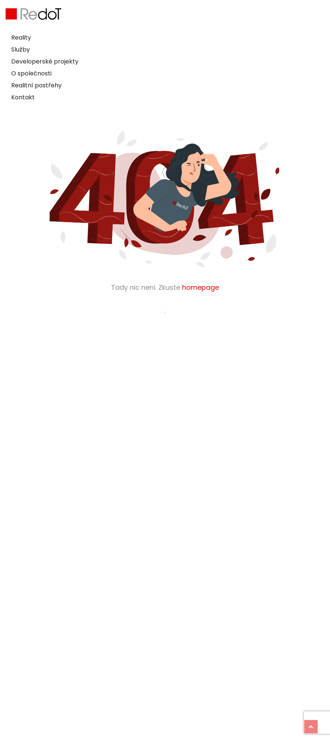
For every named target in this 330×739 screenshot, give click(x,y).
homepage (200, 287)
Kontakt (23, 97)
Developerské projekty (44, 61)
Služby (20, 49)
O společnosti (31, 73)
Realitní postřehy (36, 85)
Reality (21, 37)
